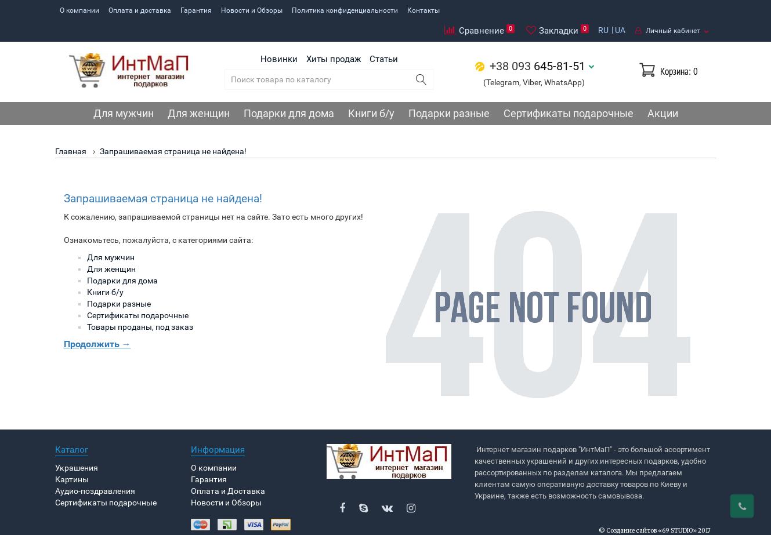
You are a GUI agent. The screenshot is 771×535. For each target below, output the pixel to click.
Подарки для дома (289, 92)
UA (620, 9)
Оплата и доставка (139, 10)
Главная (70, 129)
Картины (72, 458)
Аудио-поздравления (95, 470)
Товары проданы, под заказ (140, 305)
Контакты (423, 10)
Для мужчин (123, 92)
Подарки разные (449, 92)
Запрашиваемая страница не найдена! (173, 129)
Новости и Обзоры (252, 10)
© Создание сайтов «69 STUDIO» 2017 (655, 510)
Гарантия (196, 10)
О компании (79, 10)
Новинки (279, 37)
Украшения (76, 447)
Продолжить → (97, 322)
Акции (662, 92)
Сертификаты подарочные (569, 92)
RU (603, 9)
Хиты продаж (333, 37)
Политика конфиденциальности (345, 10)
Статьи (384, 37)
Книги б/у (371, 92)
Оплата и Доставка (228, 470)
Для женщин (199, 92)
